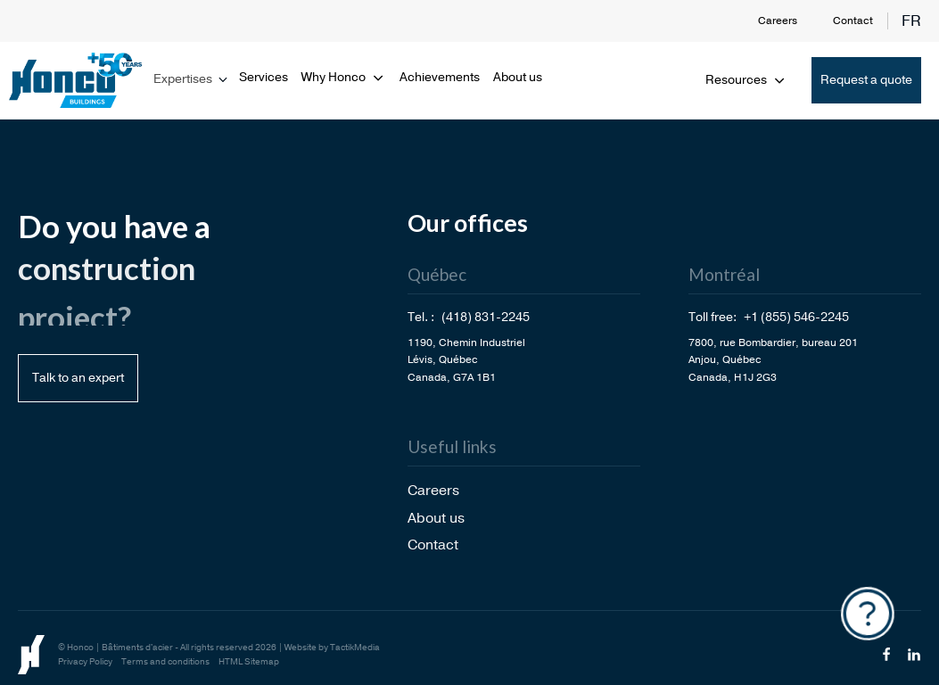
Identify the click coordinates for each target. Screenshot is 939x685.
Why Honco (343, 77)
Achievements (439, 77)
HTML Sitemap (248, 662)
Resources (746, 79)
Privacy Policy (85, 662)
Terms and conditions (165, 662)
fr (911, 21)
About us (517, 77)
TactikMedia (355, 647)
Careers (777, 20)
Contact (853, 20)
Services (263, 77)
